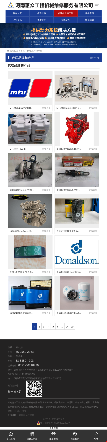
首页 (22, 50)
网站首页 (17, 13)
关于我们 (41, 13)
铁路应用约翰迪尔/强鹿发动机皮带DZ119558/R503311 (22, 272)
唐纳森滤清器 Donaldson (68, 272)
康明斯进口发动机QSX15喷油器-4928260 (68, 190)
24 (67, 326)
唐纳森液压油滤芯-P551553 (68, 312)
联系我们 (89, 19)
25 (72, 326)
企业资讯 (17, 19)
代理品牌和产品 (65, 13)
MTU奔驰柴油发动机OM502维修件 (22, 108)
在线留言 (65, 19)
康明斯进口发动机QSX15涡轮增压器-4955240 (22, 190)
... (62, 326)
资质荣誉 (41, 19)
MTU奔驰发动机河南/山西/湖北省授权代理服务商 (68, 108)
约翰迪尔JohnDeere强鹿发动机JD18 (22, 231)
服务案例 (89, 13)
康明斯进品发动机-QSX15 (68, 148)
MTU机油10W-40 (18, 148)
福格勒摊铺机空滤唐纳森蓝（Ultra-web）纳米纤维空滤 (22, 312)
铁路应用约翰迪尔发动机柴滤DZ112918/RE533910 (68, 231)
